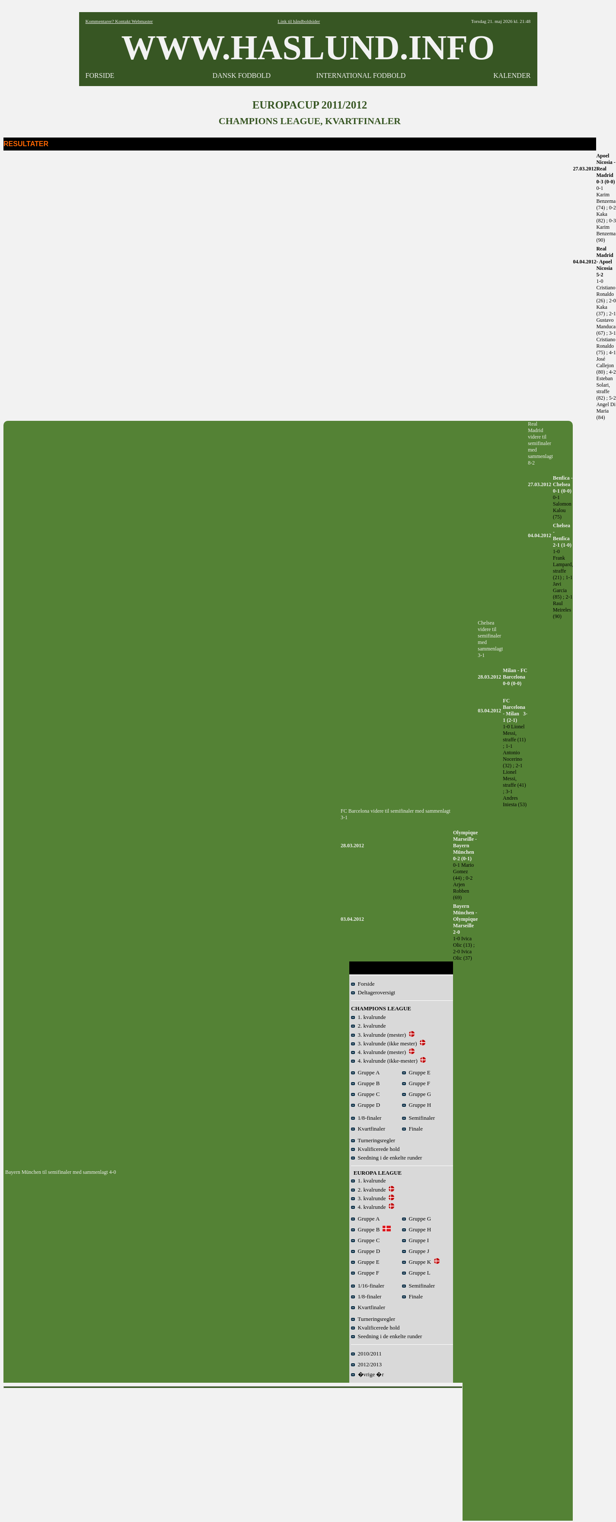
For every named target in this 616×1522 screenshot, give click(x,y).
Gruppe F (416, 1083)
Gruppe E (416, 1072)
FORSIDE (100, 75)
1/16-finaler (367, 1285)
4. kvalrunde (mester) (378, 1052)
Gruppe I (415, 1240)
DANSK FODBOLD (241, 75)
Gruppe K (416, 1262)
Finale (412, 1128)
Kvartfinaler (368, 1128)
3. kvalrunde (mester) (378, 1035)
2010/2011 (366, 1353)
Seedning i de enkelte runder (386, 1157)
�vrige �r (367, 1374)
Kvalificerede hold (375, 1149)
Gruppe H (416, 1105)
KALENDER (511, 75)
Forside (363, 983)
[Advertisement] (233, 1452)
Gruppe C (365, 1094)
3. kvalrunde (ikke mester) (384, 1043)
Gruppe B (365, 1083)
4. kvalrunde (368, 1207)
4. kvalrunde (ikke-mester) (384, 1060)
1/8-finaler (366, 1118)
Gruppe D (365, 1105)
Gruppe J (415, 1251)
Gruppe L (416, 1272)
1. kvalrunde (368, 1017)
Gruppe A (365, 1072)
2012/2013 (366, 1364)
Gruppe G (416, 1094)
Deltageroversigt (373, 992)
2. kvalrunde (368, 1025)
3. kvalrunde (368, 1198)
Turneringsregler (373, 1140)
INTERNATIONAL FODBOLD (360, 75)
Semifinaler (418, 1118)
